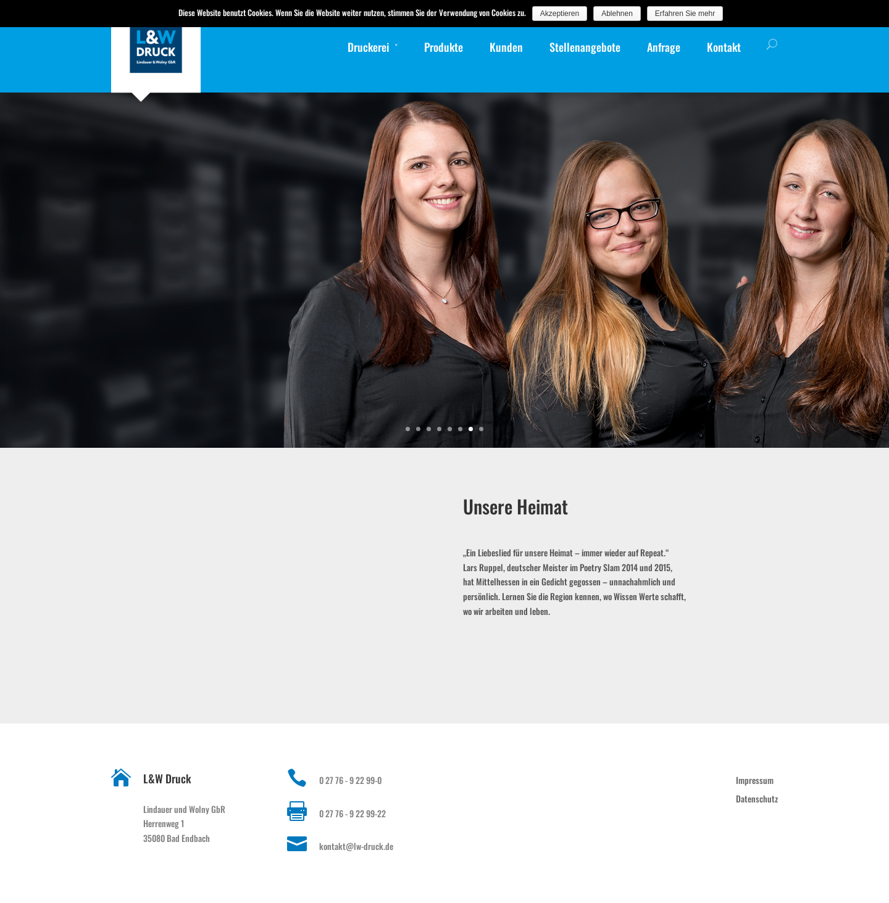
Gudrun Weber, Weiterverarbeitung (790, 400)
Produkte (443, 47)
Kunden (506, 47)
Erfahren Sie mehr (685, 13)
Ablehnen (617, 13)
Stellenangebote (584, 47)
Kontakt (724, 47)
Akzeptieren (559, 13)
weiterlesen (820, 365)
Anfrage (663, 47)
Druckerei (368, 47)
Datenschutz (757, 798)
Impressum (755, 779)
